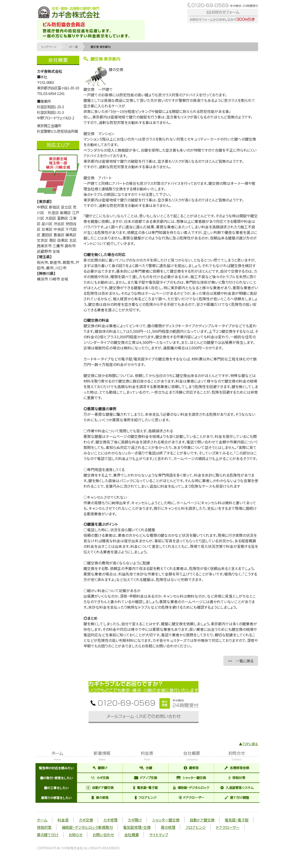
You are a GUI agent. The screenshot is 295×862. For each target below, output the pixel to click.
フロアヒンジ (145, 797)
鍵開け (100, 767)
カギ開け (135, 820)
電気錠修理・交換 (137, 827)
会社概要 (131, 834)
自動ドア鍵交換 (100, 787)
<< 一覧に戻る (241, 661)
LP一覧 (73, 47)
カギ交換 (100, 777)
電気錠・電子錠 (145, 787)
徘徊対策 (236, 777)
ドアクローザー (191, 797)
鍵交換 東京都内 (101, 47)
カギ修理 (110, 820)
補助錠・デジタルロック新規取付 (87, 827)
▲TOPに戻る (248, 743)
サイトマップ (158, 834)
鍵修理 (191, 767)
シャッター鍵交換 (191, 777)
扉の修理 (100, 797)
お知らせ (76, 834)
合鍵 (145, 767)
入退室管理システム (237, 787)
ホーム (42, 820)
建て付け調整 (237, 797)
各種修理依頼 (236, 767)
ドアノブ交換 (145, 777)
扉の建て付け (48, 834)
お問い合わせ (103, 834)
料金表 (63, 820)
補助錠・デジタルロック (191, 787)
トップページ (48, 47)
